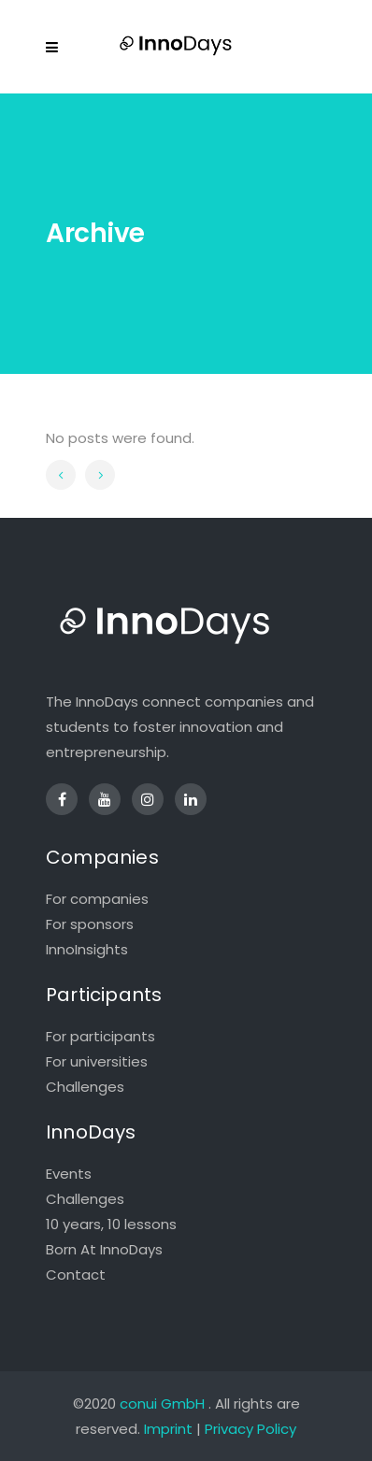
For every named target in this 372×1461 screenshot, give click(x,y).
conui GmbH (162, 1403)
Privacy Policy (250, 1429)
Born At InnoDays (104, 1249)
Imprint (168, 1429)
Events (69, 1173)
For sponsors (90, 924)
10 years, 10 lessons (111, 1224)
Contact (76, 1274)
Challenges (85, 1086)
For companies (97, 899)
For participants (100, 1036)
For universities (97, 1061)
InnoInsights (87, 949)
